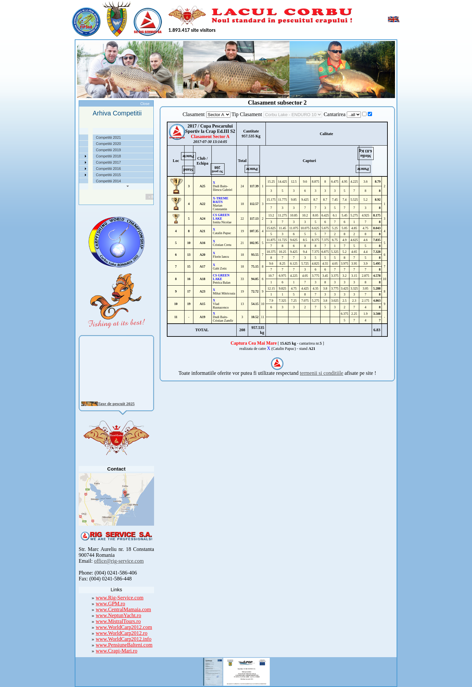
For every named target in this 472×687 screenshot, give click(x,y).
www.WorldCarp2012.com (124, 627)
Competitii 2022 (70, 156)
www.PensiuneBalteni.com (124, 645)
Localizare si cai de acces (78, 144)
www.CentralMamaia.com (123, 609)
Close (144, 104)
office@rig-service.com (119, 561)
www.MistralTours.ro (118, 621)
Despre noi (66, 137)
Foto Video (66, 175)
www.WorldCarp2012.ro (122, 633)
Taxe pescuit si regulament (79, 150)
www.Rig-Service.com (120, 597)
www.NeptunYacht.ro (118, 615)
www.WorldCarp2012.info (123, 639)
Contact (64, 181)
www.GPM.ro (110, 603)
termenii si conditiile (321, 373)
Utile (61, 169)
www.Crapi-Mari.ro (116, 651)
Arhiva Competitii (71, 162)
